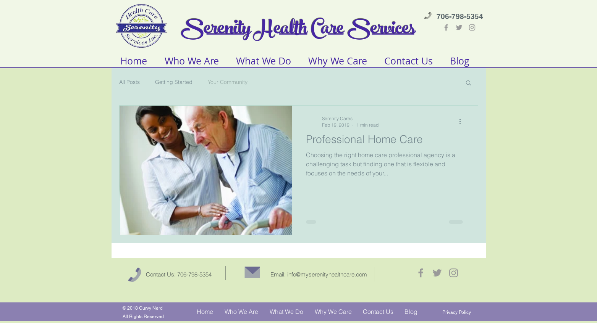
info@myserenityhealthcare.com (327, 274)
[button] (468, 83)
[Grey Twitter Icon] (459, 27)
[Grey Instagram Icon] (472, 27)
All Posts (129, 82)
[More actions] (463, 121)
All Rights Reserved (143, 316)
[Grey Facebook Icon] (446, 27)
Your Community (228, 82)
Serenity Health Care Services (298, 30)
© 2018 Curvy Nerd (143, 308)
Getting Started (174, 82)
